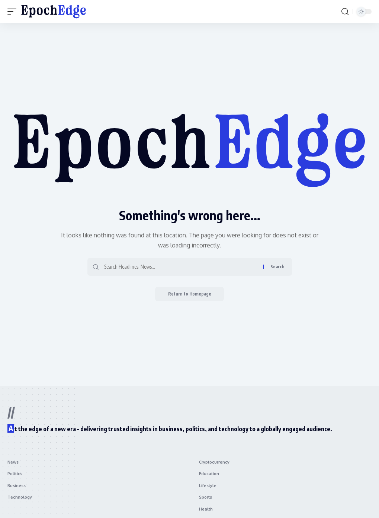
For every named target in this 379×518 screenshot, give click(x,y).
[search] (345, 11)
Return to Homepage (189, 294)
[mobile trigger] (13, 11)
